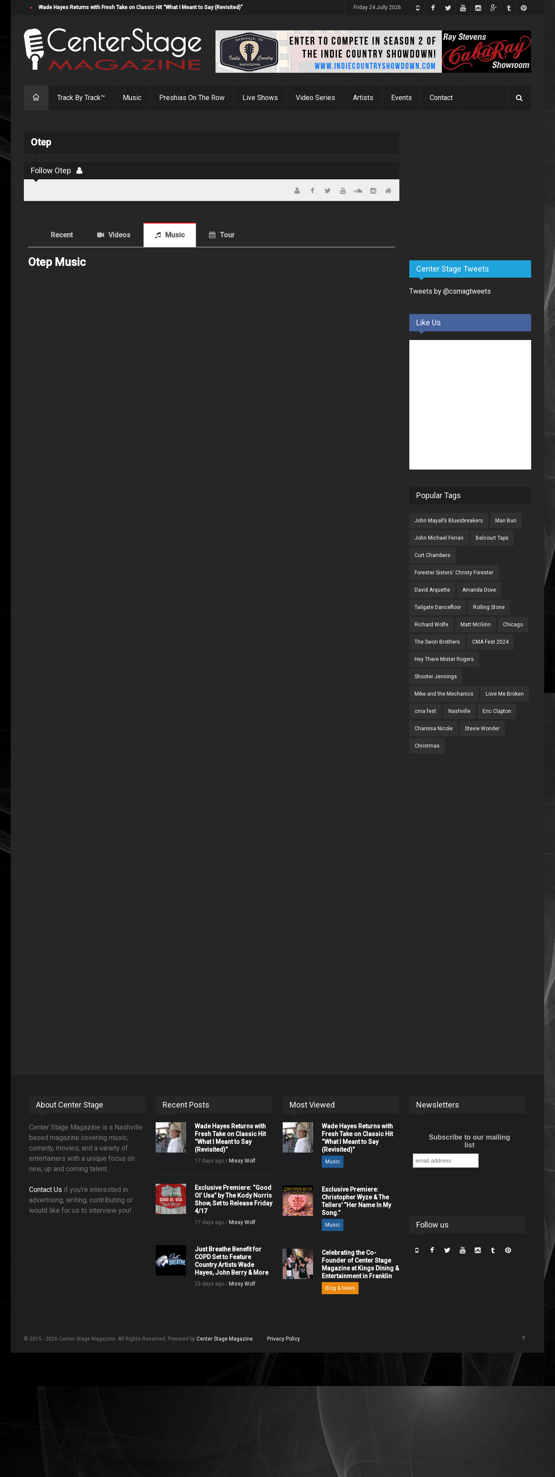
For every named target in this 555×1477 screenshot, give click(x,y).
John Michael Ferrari (439, 538)
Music (132, 98)
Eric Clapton (497, 711)
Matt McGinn (475, 625)
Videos (119, 235)
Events (401, 98)
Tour (227, 235)
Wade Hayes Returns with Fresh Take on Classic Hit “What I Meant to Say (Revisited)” (141, 7)
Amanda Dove (479, 590)
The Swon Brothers (437, 642)
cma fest (425, 711)
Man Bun (505, 521)
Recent (62, 235)
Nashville (459, 711)
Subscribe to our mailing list (469, 1141)
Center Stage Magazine (224, 1339)
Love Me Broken (505, 694)
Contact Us (45, 1189)
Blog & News (340, 1288)
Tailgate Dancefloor (438, 607)
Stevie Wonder (482, 729)
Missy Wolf (242, 1161)
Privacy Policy (283, 1339)
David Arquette (432, 590)
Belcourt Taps (492, 538)
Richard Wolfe (431, 625)
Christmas (427, 746)
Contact (441, 98)
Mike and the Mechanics (444, 694)
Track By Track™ (81, 98)
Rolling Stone (489, 607)
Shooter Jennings (436, 677)
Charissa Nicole (434, 729)
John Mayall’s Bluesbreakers (449, 521)
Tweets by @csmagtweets (450, 291)
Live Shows (260, 98)
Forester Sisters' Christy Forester (454, 573)
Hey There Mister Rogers (444, 659)
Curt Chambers (433, 555)
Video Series (315, 98)
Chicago (513, 625)
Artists (363, 98)
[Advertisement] (474, 186)
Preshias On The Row (192, 98)
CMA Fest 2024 (490, 642)
